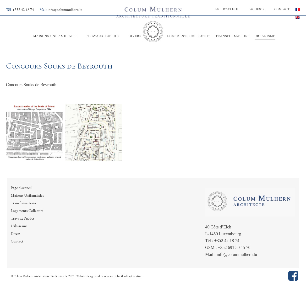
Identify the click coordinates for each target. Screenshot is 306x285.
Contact (282, 9)
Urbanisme (19, 225)
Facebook (257, 9)
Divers (16, 233)
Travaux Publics (22, 218)
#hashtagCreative (131, 276)
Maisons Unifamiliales (27, 195)
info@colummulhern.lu (65, 9)
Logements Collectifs (27, 210)
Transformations (23, 203)
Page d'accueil (227, 9)
